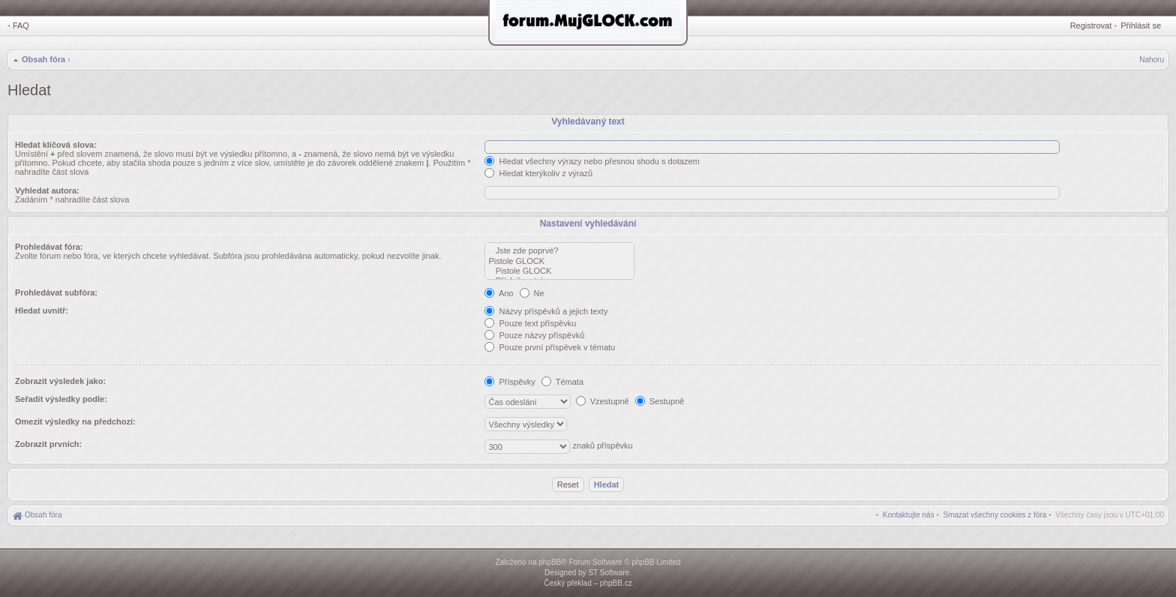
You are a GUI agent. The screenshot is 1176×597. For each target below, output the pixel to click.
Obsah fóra (43, 59)
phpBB (549, 562)
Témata (563, 381)
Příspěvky (509, 381)
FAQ (21, 25)
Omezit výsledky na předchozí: (75, 421)
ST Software (608, 572)
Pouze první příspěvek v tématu (549, 347)
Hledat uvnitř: (41, 310)
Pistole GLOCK (559, 261)
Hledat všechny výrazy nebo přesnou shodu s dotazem (591, 161)
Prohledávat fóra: (48, 246)
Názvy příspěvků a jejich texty (546, 311)
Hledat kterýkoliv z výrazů (538, 173)
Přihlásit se (1140, 25)
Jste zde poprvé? (559, 251)
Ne (532, 293)
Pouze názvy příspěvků (534, 335)
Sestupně (660, 401)
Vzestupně (602, 401)
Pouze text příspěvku (530, 323)
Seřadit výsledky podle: (61, 399)
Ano (498, 293)
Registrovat (1091, 25)
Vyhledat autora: (47, 190)
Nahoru (1151, 60)
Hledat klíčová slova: (56, 144)
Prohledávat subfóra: (56, 292)
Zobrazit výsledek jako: (60, 381)
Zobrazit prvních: (48, 444)
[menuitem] (995, 515)
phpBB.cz (616, 583)
